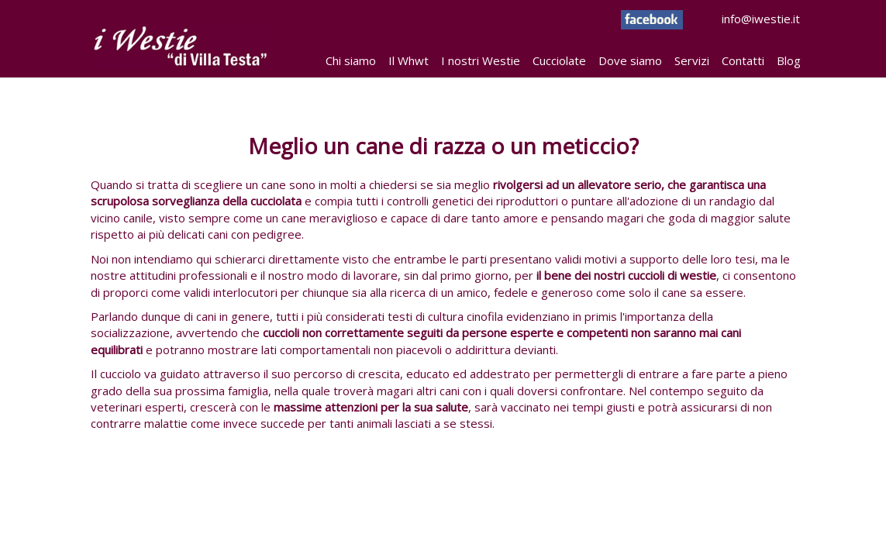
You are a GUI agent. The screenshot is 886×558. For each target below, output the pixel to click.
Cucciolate (559, 60)
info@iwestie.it (710, 18)
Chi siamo (351, 60)
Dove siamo (630, 60)
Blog (789, 60)
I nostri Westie (480, 60)
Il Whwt (408, 60)
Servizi (691, 60)
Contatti (743, 60)
